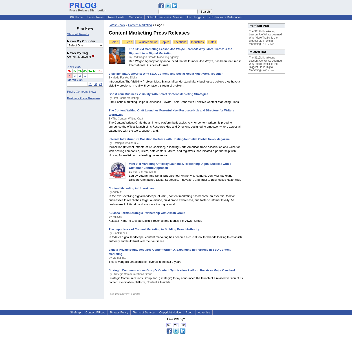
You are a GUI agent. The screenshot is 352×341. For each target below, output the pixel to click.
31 (90, 84)
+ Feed (127, 42)
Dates (212, 42)
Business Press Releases (83, 98)
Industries (197, 42)
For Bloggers (195, 17)
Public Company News (82, 91)
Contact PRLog (95, 312)
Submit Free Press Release (165, 17)
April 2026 (74, 67)
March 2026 (76, 80)
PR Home (76, 17)
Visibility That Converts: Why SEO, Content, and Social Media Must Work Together (166, 73)
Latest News (95, 17)
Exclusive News (147, 42)
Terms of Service (144, 312)
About (189, 312)
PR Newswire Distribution (225, 17)
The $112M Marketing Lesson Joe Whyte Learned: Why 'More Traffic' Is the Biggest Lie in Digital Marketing (265, 38)
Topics (165, 42)
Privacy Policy (119, 312)
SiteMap (75, 312)
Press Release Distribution (87, 8)
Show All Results (78, 34)
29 (100, 84)
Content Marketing (81, 56)
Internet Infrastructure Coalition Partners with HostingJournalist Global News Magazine (169, 139)
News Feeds (116, 17)
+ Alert (114, 42)
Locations (180, 42)
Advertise (204, 312)
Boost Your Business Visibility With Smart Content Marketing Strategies (158, 94)
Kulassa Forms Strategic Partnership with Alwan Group (147, 213)
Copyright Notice (170, 312)
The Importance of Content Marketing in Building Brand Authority (154, 229)
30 (95, 84)
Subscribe (135, 17)
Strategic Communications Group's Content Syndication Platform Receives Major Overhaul (172, 270)
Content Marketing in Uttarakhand (132, 188)
